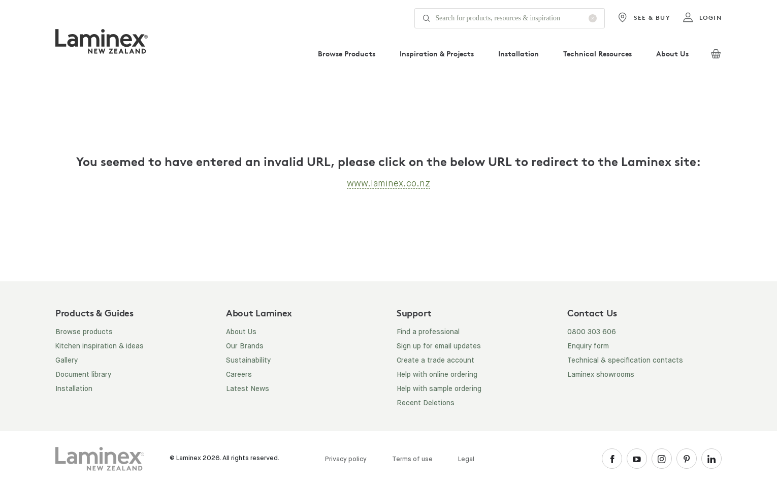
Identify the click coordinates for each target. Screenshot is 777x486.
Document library (83, 374)
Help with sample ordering (439, 389)
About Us (672, 53)
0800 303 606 (591, 332)
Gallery (66, 360)
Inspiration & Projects (437, 53)
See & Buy (643, 17)
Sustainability (248, 360)
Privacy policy (346, 459)
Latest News (247, 389)
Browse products (84, 332)
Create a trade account (435, 360)
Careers (239, 374)
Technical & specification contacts (625, 360)
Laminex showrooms (600, 374)
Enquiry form (588, 346)
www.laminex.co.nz (388, 183)
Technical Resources (597, 53)
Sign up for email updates (439, 346)
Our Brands (245, 346)
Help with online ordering (437, 374)
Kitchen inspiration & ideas (99, 346)
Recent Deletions (426, 403)
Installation (518, 53)
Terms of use (412, 459)
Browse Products (346, 53)
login (702, 17)
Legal (466, 459)
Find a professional (428, 332)
